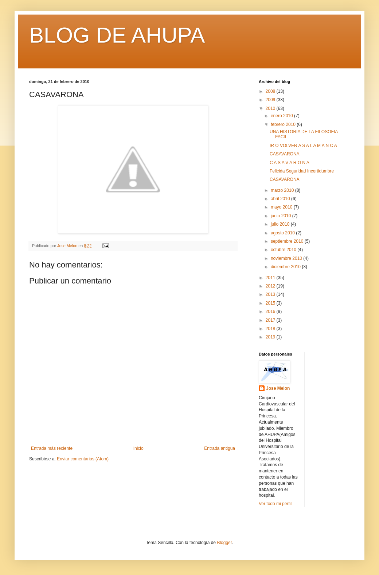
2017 (271, 320)
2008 (271, 91)
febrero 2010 (284, 124)
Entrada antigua (219, 448)
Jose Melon (278, 388)
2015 (271, 303)
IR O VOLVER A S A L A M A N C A (303, 145)
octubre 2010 (284, 249)
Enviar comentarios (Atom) (83, 458)
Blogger (224, 542)
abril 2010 (281, 198)
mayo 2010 (282, 207)
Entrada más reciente (52, 448)
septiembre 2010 (288, 241)
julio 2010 (281, 224)
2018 (271, 328)
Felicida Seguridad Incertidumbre (302, 171)
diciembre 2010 (286, 266)
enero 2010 (282, 115)
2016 (271, 311)
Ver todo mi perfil (275, 503)
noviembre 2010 (287, 258)
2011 (271, 277)
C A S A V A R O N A (289, 162)
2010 (271, 108)
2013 (271, 294)
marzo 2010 (283, 190)
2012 (271, 286)
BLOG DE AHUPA (117, 35)
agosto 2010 (283, 232)
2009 (271, 99)
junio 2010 (281, 215)
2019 (271, 337)
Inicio (138, 448)
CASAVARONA (285, 153)
